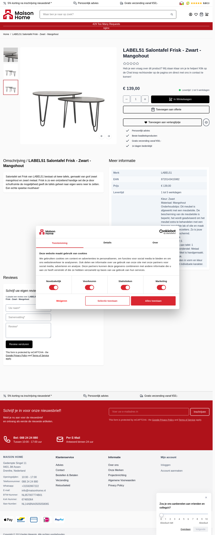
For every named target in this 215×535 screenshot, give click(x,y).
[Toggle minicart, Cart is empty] (206, 14)
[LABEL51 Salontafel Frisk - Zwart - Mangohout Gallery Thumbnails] (10, 71)
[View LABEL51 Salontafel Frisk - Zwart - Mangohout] (10, 54)
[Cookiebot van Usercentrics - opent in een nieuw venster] (162, 231)
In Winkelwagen (180, 99)
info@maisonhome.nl (34, 490)
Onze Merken (116, 470)
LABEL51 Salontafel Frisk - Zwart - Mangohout (35, 34)
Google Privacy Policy (16, 355)
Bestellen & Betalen (67, 475)
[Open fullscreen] (68, 95)
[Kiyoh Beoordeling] (197, 3)
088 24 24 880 (30, 481)
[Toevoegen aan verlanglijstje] (162, 122)
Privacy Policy (116, 485)
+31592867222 (30, 486)
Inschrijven (200, 411)
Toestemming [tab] (60, 243)
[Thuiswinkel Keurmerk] (181, 3)
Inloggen (166, 465)
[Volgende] (109, 136)
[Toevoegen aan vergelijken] (206, 122)
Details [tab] (108, 242)
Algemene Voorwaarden (121, 480)
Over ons (113, 465)
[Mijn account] (190, 14)
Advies (59, 465)
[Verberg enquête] (206, 497)
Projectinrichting (117, 475)
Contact (60, 470)
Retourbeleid (63, 485)
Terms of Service (40, 355)
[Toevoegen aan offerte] (166, 109)
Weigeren (61, 300)
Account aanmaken (172, 470)
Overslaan (186, 529)
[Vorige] (102, 136)
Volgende (200, 529)
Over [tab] (155, 242)
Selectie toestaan (107, 300)
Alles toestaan (153, 300)
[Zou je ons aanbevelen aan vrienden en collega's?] (184, 514)
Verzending (62, 480)
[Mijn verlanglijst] (196, 14)
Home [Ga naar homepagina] (6, 34)
